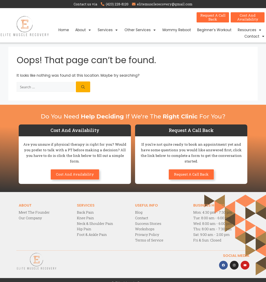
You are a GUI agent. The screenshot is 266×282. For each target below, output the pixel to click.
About (83, 30)
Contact (254, 36)
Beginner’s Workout (214, 29)
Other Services (140, 30)
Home (63, 29)
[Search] (83, 86)
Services (108, 30)
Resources (250, 30)
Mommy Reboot (177, 29)
